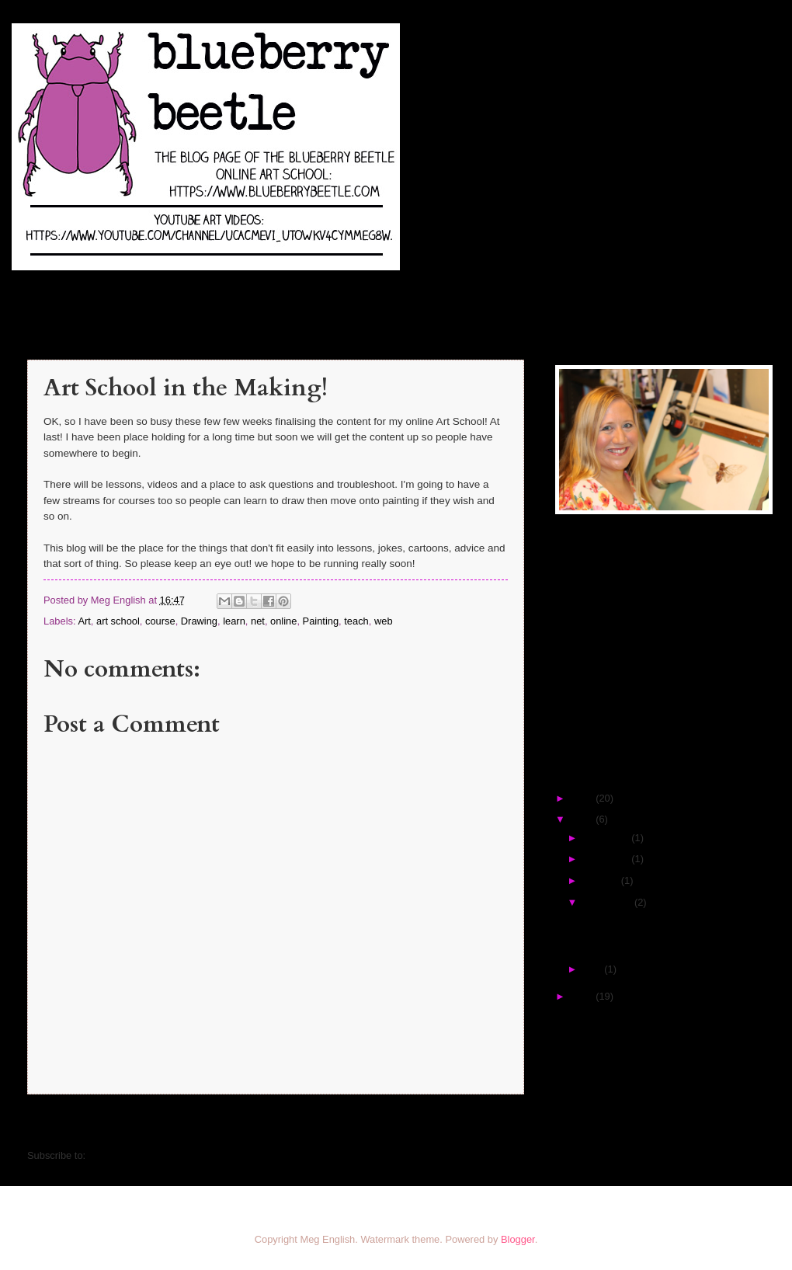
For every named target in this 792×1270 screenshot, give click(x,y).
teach (356, 621)
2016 (583, 819)
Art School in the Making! (635, 920)
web (383, 621)
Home (278, 1124)
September (608, 902)
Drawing (199, 621)
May (593, 969)
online (283, 621)
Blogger (518, 1239)
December (606, 838)
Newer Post (63, 1124)
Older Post (491, 1124)
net (258, 621)
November (606, 859)
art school (118, 621)
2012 (583, 996)
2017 (583, 798)
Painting (321, 621)
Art (84, 621)
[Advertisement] (652, 638)
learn (234, 621)
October (601, 880)
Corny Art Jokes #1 (622, 941)
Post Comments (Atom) (141, 1155)
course (160, 621)
